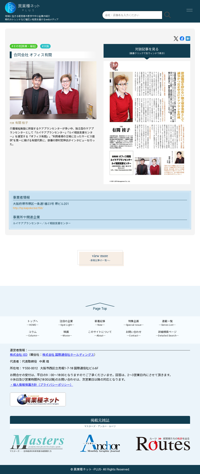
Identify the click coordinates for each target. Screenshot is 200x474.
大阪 (46, 46)
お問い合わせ (134, 333)
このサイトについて (100, 333)
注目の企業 (66, 323)
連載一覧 (167, 323)
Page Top (100, 308)
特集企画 (134, 323)
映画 (66, 333)
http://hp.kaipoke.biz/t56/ (28, 208)
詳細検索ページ (167, 333)
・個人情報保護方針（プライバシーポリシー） (41, 384)
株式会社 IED (18, 355)
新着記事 (100, 323)
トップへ (32, 323)
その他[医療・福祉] (24, 46)
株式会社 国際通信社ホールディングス (68, 355)
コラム (32, 333)
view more (100, 258)
